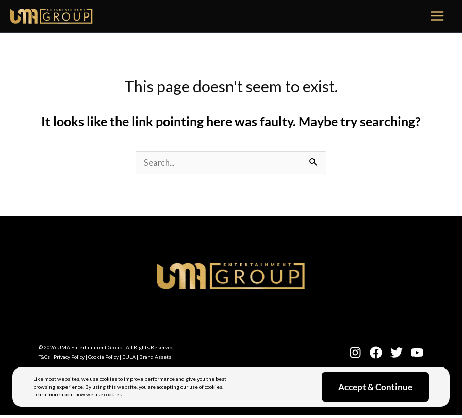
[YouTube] (417, 352)
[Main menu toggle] (437, 16)
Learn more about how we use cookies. (78, 394)
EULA (129, 357)
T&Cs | (46, 357)
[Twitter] (396, 352)
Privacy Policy (69, 357)
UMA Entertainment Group (89, 347)
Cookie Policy (103, 357)
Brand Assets (155, 357)
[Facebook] (376, 352)
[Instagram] (355, 352)
